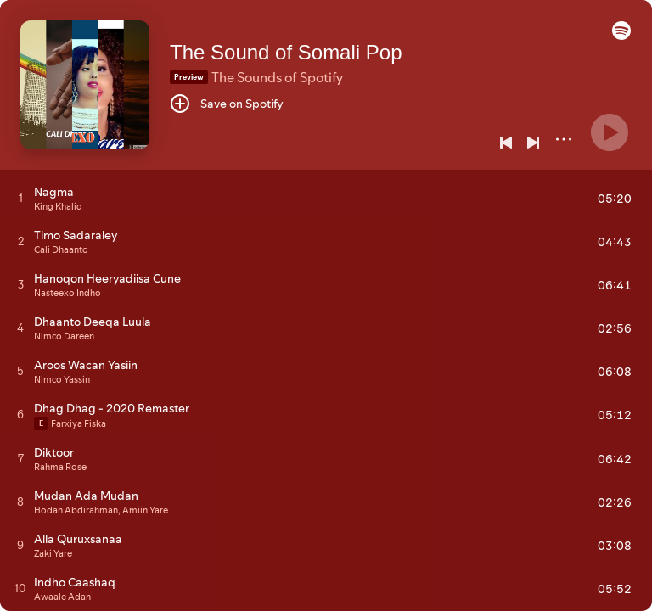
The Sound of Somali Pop (286, 52)
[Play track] (21, 197)
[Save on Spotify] (227, 103)
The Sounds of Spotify (277, 77)
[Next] (533, 142)
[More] (564, 139)
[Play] (609, 132)
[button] (621, 35)
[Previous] (506, 142)
